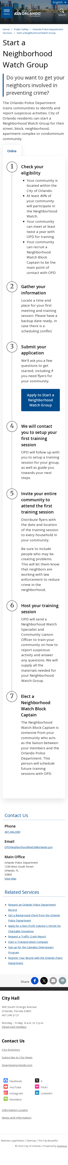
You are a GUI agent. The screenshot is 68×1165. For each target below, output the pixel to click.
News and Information (16, 1117)
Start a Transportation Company (28, 942)
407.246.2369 (12, 832)
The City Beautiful (48, 1140)
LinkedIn (46, 1093)
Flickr (44, 1086)
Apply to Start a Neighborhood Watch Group (40, 400)
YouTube (15, 1086)
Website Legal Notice (12, 1140)
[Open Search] (62, 12)
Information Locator (15, 1110)
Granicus (62, 1146)
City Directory (11, 1049)
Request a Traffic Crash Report (27, 936)
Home (6, 29)
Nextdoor (15, 1099)
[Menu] (7, 12)
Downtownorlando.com (17, 1065)
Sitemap (31, 1140)
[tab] (12, 150)
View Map (10, 878)
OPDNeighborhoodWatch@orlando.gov (29, 847)
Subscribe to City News (17, 1057)
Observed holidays (14, 1027)
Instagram (16, 1093)
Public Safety (21, 29)
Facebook (15, 1080)
